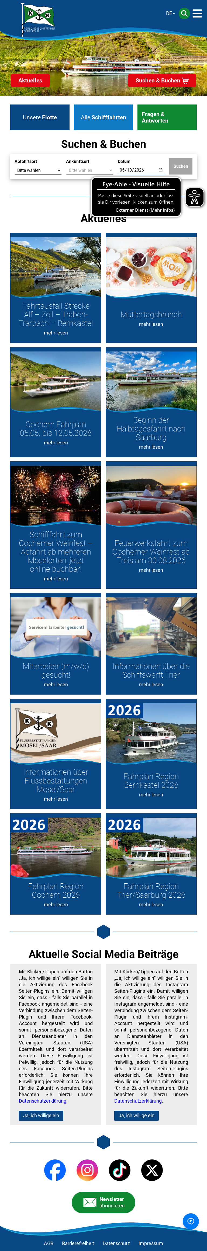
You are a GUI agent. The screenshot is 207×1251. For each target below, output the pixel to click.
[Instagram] (87, 1170)
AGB (48, 1243)
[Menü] (197, 13)
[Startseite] (38, 20)
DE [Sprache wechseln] (169, 13)
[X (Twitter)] (152, 1170)
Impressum (151, 1243)
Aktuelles (30, 80)
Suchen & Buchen (158, 80)
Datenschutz (116, 1243)
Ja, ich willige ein (41, 1115)
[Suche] (184, 13)
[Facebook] (55, 1170)
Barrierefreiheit (78, 1243)
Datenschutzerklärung (42, 1101)
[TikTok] (119, 1170)
